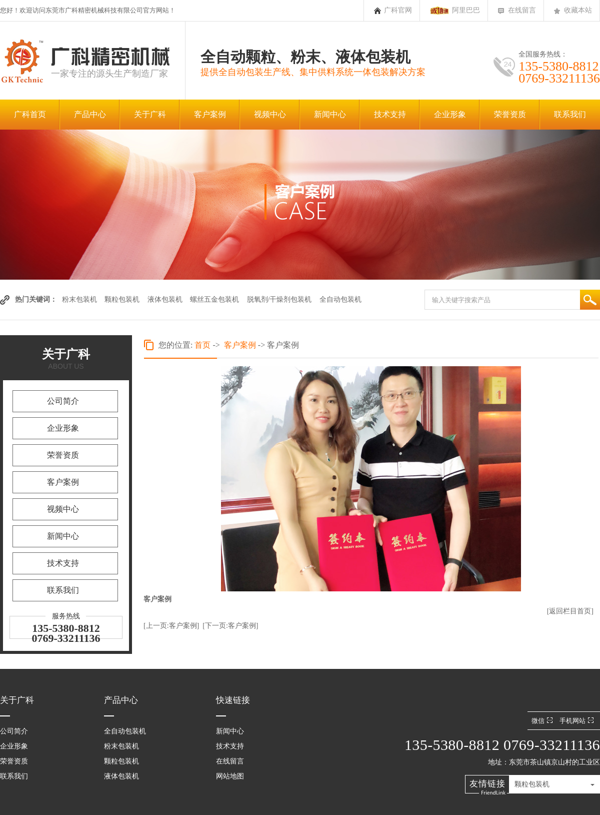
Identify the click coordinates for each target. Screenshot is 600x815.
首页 (202, 345)
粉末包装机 (79, 299)
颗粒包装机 (122, 299)
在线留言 (522, 10)
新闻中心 (330, 114)
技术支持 (390, 114)
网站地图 (230, 776)
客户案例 (210, 114)
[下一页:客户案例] (230, 625)
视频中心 (270, 114)
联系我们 (570, 114)
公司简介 (63, 401)
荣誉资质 (510, 114)
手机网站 (578, 720)
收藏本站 (578, 10)
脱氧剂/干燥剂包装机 (279, 299)
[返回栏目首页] (570, 611)
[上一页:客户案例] (171, 625)
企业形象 (450, 114)
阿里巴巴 (466, 10)
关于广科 (150, 114)
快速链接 (233, 700)
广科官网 (398, 10)
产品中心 (90, 114)
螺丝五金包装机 (214, 299)
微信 (543, 720)
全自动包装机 (341, 299)
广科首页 (30, 114)
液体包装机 (165, 299)
